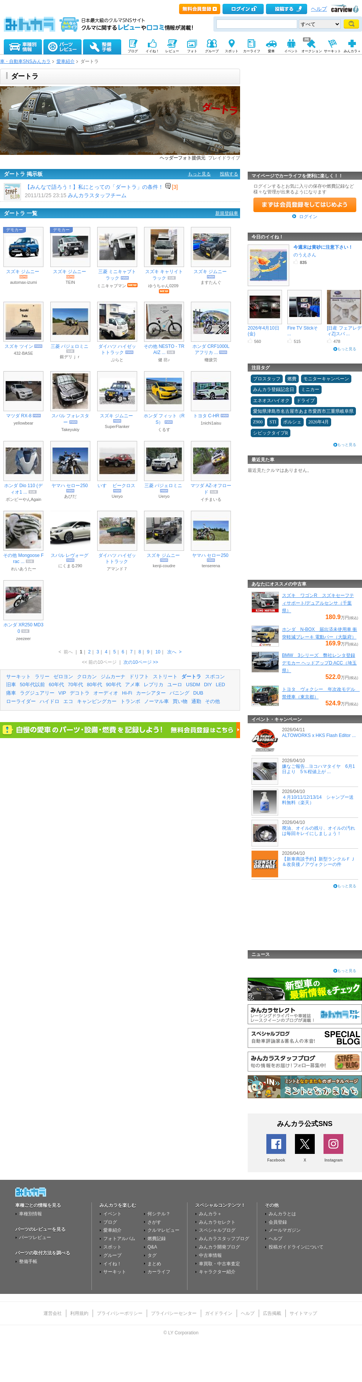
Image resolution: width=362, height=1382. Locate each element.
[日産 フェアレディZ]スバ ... (344, 330)
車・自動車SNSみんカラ (25, 61)
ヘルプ (319, 9)
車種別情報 (30, 1213)
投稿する (229, 174)
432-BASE (23, 353)
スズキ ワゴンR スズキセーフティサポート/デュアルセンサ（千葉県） (318, 603)
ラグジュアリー (37, 693)
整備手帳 (28, 1261)
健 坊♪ (164, 359)
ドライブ (305, 400)
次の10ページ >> (140, 662)
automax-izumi (23, 282)
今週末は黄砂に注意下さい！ (323, 247)
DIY (208, 684)
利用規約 (79, 1313)
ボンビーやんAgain (24, 499)
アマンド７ (117, 568)
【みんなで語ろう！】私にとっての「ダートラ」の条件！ (94, 187)
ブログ (110, 1222)
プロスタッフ (266, 378)
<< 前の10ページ (99, 662)
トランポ (130, 701)
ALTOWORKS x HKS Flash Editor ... (319, 735)
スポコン (215, 676)
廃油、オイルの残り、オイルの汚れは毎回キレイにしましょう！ (318, 830)
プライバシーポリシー (120, 1313)
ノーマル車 (156, 701)
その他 (212, 701)
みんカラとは (282, 1213)
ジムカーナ (113, 676)
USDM (193, 684)
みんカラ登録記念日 (273, 389)
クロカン (87, 676)
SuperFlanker (117, 426)
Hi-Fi (127, 693)
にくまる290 (70, 565)
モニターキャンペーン (326, 378)
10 (157, 652)
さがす (154, 1222)
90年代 (113, 684)
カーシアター (151, 693)
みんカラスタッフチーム (97, 195)
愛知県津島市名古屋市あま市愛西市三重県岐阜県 (303, 411)
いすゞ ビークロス (116, 485)
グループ (112, 1255)
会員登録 (278, 1222)
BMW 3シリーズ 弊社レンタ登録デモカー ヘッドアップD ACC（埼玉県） (319, 663)
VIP (62, 693)
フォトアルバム (119, 1238)
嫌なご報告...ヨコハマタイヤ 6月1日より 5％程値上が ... (318, 769)
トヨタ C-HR (206, 415)
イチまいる (210, 499)
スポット (112, 1247)
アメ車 (132, 684)
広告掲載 (272, 1313)
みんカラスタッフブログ (224, 1238)
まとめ (154, 1263)
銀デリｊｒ (70, 356)
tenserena (211, 565)
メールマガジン (285, 1230)
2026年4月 (318, 422)
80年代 (94, 684)
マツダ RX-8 (19, 415)
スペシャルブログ (217, 1230)
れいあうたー (23, 568)
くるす (164, 429)
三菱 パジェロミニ (69, 346)
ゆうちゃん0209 (163, 285)
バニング (179, 693)
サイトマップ (303, 1313)
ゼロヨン (63, 676)
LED (220, 684)
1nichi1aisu (210, 423)
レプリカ (153, 684)
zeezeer (23, 638)
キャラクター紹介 (217, 1271)
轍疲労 (211, 359)
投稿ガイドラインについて (296, 1247)
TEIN (70, 282)
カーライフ (158, 1271)
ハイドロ (49, 701)
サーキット (18, 676)
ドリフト (139, 676)
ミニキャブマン (111, 285)
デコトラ (80, 693)
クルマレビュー (163, 1230)
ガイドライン (218, 1313)
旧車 (11, 684)
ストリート (165, 676)
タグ (152, 1255)
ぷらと (117, 359)
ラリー (42, 676)
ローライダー (21, 701)
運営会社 (52, 1313)
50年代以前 (32, 684)
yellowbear (24, 423)
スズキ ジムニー (22, 271)
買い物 (180, 701)
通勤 (196, 701)
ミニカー (310, 389)
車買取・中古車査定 (219, 1263)
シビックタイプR (270, 433)
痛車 (11, 693)
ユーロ (174, 684)
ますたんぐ (210, 282)
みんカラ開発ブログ (219, 1247)
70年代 (75, 684)
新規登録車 (226, 213)
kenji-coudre (164, 565)
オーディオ (105, 693)
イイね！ (112, 1263)
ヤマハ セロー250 (69, 485)
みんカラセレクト (217, 1222)
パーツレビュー (35, 1237)
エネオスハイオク (271, 400)
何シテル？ (158, 1213)
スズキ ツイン (19, 346)
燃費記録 (156, 1238)
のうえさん (304, 254)
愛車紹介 (65, 61)
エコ (68, 701)
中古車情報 (210, 1255)
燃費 (291, 378)
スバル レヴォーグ (69, 555)
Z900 (258, 422)
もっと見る (199, 174)
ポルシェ (292, 422)
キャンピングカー (97, 701)
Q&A (152, 1247)
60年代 (56, 684)
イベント (112, 1213)
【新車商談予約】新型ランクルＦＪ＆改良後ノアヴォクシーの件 (318, 861)
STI (272, 422)
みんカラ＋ (210, 1213)
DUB (198, 693)
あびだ (70, 496)
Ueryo (117, 496)
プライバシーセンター (174, 1313)
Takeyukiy (70, 429)
